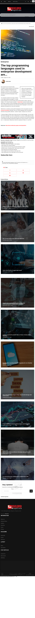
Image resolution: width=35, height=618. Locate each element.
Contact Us (3, 553)
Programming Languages (13, 163)
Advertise (3, 525)
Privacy (2, 529)
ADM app (3, 557)
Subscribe (3, 535)
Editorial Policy (4, 521)
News (2, 545)
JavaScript (4, 163)
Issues (2, 537)
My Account (3, 555)
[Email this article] (10, 175)
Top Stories (3, 547)
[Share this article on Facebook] (10, 170)
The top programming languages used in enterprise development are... (15, 162)
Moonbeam (7, 513)
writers (5, 1)
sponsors (9, 1)
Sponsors (3, 539)
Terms (2, 527)
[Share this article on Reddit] (23, 173)
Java (7, 163)
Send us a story (15, 1)
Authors (2, 523)
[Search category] (26, 16)
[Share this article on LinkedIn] (10, 173)
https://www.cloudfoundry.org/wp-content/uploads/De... (16, 125)
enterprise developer (5, 110)
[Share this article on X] (23, 170)
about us (3, 519)
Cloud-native (20, 101)
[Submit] (32, 5)
